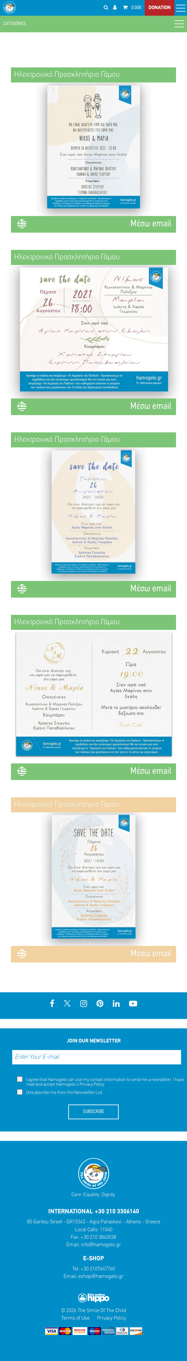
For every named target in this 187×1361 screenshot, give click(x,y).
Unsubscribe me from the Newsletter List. (60, 1092)
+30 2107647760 (98, 1269)
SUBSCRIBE (93, 1111)
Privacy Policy (92, 1084)
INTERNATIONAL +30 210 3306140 (93, 1212)
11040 (106, 1229)
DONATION (159, 7)
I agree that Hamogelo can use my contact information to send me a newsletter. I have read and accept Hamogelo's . (100, 1081)
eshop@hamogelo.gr (100, 1276)
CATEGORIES (93, 23)
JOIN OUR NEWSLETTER (94, 1041)
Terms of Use (75, 1318)
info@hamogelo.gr (101, 1245)
